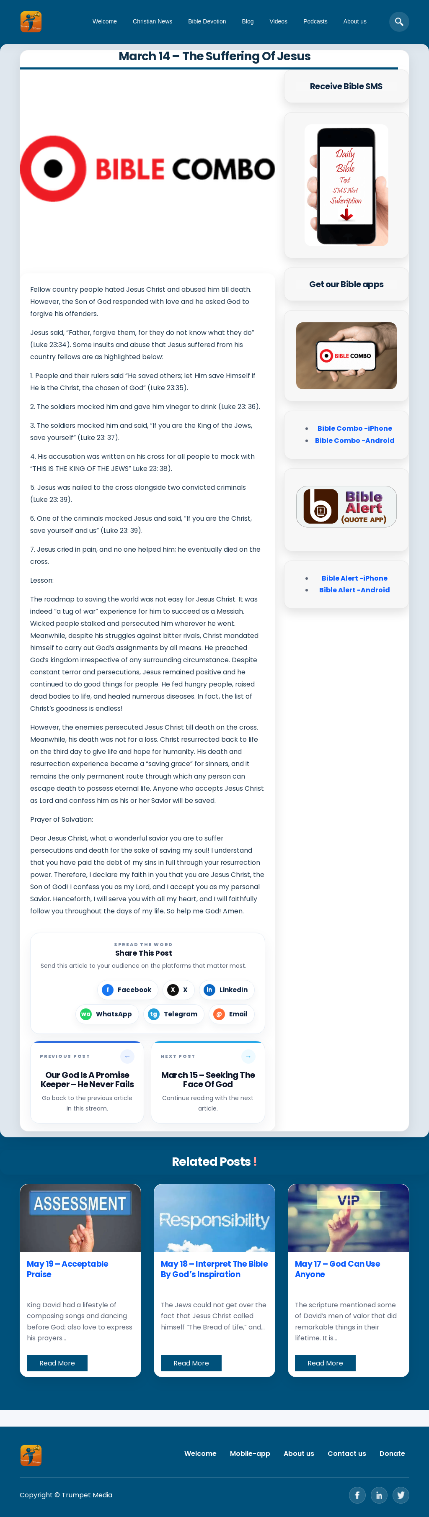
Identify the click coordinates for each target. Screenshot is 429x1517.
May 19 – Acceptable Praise (68, 1269)
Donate (392, 1453)
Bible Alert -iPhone (355, 578)
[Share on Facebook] (127, 990)
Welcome (105, 21)
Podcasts (315, 21)
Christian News (152, 21)
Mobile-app (250, 1453)
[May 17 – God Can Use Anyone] (348, 1218)
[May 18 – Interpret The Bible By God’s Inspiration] (214, 1218)
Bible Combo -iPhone (355, 428)
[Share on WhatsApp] (107, 1014)
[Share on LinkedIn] (227, 990)
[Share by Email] (232, 1014)
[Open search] (399, 22)
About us (355, 21)
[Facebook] (357, 1495)
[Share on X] (179, 990)
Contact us (347, 1453)
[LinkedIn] (379, 1495)
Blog (248, 21)
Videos (279, 21)
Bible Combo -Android (355, 440)
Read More (57, 1363)
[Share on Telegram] (173, 1014)
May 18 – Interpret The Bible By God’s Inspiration (214, 1269)
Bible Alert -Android (354, 590)
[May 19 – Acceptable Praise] (80, 1218)
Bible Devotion (207, 21)
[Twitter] (401, 1495)
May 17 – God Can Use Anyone (337, 1269)
